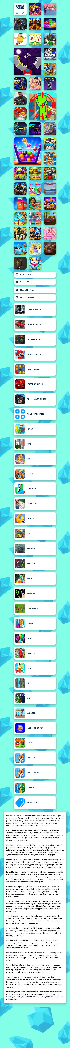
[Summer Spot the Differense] (20, 218)
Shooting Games (29, 339)
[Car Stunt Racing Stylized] (50, 218)
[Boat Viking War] (50, 188)
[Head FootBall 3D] (50, 54)
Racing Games (28, 324)
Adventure (26, 504)
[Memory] (35, 218)
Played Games (24, 297)
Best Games (23, 281)
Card (23, 444)
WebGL (24, 578)
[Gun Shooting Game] (20, 188)
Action (24, 788)
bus (22, 533)
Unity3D (25, 563)
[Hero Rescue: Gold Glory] (35, 24)
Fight (23, 743)
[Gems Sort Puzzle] (50, 24)
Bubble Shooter (29, 728)
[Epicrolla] (50, 128)
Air (22, 698)
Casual (24, 459)
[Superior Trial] (50, 9)
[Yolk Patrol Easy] (35, 263)
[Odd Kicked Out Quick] (20, 173)
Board (24, 429)
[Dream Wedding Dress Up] (35, 83)
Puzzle (24, 638)
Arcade (24, 518)
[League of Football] (35, 233)
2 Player (25, 758)
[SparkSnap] (35, 9)
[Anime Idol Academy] (50, 233)
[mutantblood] (20, 263)
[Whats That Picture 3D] (50, 173)
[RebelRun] (35, 128)
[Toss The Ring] (35, 188)
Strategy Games (29, 384)
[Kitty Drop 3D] (50, 69)
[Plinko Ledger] (20, 83)
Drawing (25, 593)
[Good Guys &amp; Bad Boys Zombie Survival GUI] (20, 24)
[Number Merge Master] (35, 248)
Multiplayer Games (30, 399)
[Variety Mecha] (20, 128)
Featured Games (26, 290)
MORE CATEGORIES (29, 414)
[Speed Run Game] (27, 61)
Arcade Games (28, 354)
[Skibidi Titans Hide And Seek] (50, 39)
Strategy (25, 489)
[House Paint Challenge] (20, 203)
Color (24, 623)
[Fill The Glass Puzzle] (27, 151)
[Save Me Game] (20, 39)
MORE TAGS (26, 802)
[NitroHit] (20, 248)
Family (24, 474)
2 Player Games (28, 773)
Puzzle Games (28, 369)
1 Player (25, 653)
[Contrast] (35, 173)
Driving (25, 548)
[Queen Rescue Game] (20, 113)
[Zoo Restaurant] (50, 158)
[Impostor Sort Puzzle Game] (50, 83)
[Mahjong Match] (35, 39)
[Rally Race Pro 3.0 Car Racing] (50, 248)
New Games (23, 274)
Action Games (28, 309)
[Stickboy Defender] (20, 233)
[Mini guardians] (50, 143)
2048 (23, 668)
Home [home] (20, 7)
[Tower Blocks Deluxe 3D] (50, 203)
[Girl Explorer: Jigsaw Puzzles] (35, 203)
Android (25, 713)
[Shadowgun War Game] (20, 98)
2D (22, 683)
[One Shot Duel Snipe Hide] (42, 106)
